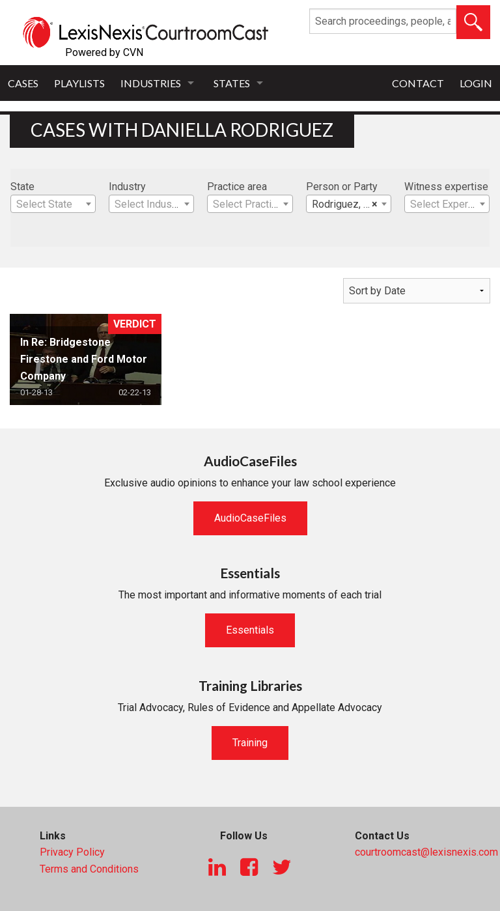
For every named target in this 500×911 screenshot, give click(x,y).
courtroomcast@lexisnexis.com (426, 852)
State (22, 186)
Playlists (79, 83)
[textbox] (53, 204)
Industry (127, 186)
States (232, 83)
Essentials (250, 630)
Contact (418, 83)
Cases (23, 83)
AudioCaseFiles (250, 518)
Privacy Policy (72, 852)
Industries (150, 83)
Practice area (237, 186)
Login (476, 83)
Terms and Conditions (89, 869)
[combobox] (53, 204)
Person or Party (342, 186)
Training (250, 742)
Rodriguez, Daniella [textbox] (351, 204)
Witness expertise (446, 186)
